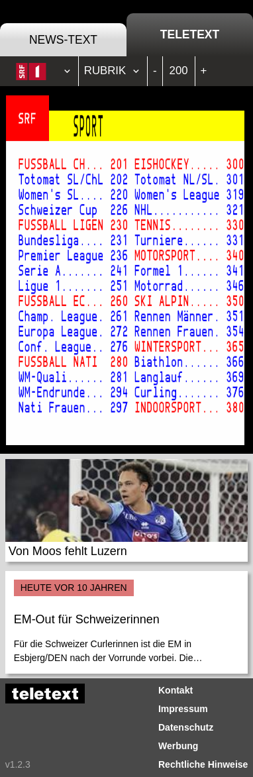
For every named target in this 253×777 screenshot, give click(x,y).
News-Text (63, 39)
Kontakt (175, 690)
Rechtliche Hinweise (203, 764)
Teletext (189, 34)
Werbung (178, 746)
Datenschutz (185, 727)
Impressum (183, 708)
